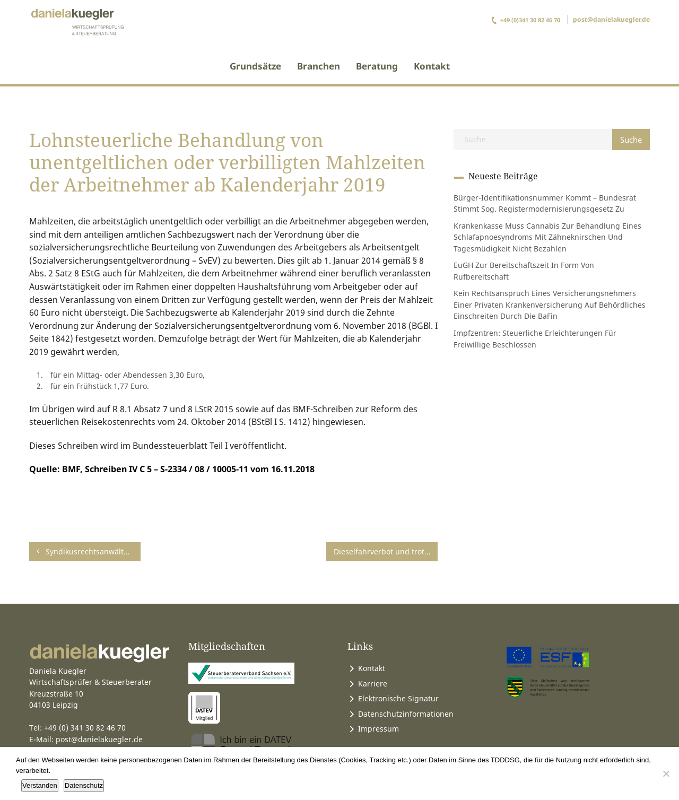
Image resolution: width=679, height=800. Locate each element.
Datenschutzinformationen (406, 714)
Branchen (318, 66)
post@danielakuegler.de (611, 19)
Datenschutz (84, 785)
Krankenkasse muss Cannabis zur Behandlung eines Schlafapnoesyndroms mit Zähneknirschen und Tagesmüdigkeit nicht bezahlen (547, 237)
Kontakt (432, 66)
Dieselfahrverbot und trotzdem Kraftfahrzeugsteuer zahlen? (386, 551)
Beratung (377, 66)
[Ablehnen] (665, 773)
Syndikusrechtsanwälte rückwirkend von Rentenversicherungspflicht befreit (89, 551)
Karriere (372, 684)
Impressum (378, 729)
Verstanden (39, 785)
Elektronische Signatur (398, 698)
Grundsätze (255, 66)
